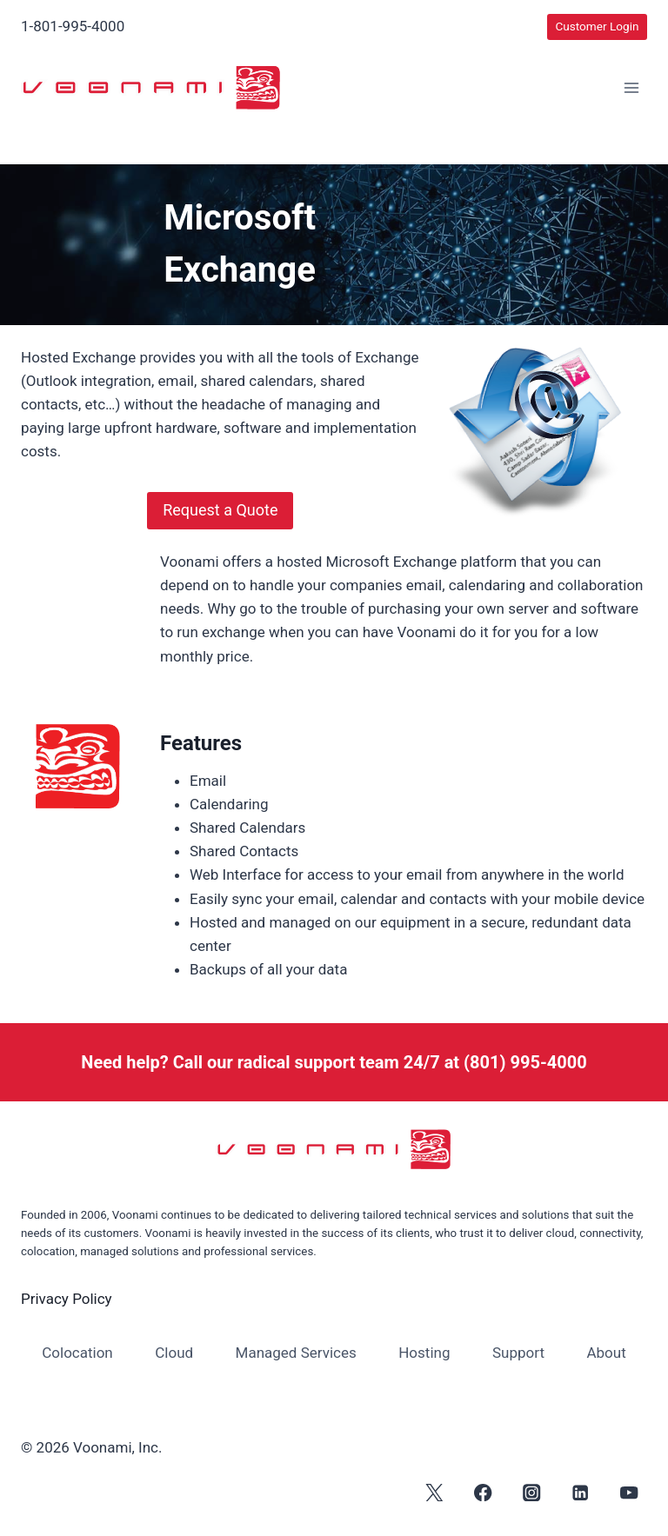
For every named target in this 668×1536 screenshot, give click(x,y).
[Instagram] (532, 1492)
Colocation (77, 1352)
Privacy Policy (66, 1298)
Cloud (174, 1352)
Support (518, 1352)
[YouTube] (629, 1492)
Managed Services (296, 1352)
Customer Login (596, 26)
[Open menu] (631, 88)
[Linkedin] (580, 1492)
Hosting (424, 1352)
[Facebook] (483, 1492)
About (605, 1352)
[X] (434, 1492)
